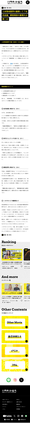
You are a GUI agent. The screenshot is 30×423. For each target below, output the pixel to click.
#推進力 (16, 268)
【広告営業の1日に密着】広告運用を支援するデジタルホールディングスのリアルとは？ (12, 263)
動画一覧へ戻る (7, 8)
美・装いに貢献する (6, 302)
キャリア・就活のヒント (8, 402)
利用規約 (19, 409)
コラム (4, 409)
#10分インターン (6, 266)
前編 (11, 63)
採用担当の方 (22, 420)
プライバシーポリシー (22, 407)
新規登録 (7, 420)
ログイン (14, 420)
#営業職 (12, 266)
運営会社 (19, 404)
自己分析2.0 (5, 404)
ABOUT (18, 400)
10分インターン (5, 301)
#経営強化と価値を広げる (7, 268)
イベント (5, 407)
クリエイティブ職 (14, 301)
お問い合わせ (20, 402)
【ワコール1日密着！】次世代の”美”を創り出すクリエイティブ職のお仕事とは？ (12, 297)
